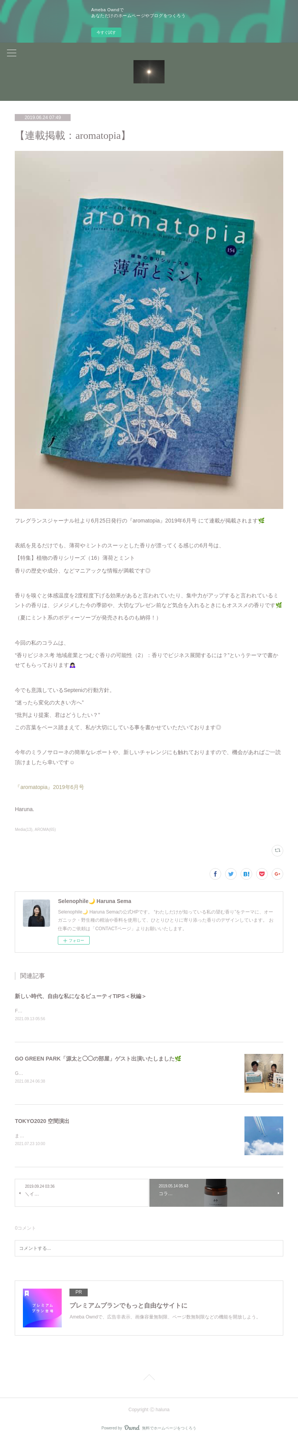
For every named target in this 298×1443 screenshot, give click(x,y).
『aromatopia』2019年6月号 (50, 787)
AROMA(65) (45, 829)
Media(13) (23, 829)
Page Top (149, 1380)
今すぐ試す (106, 32)
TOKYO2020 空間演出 (42, 1122)
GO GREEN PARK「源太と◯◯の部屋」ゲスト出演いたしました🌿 (98, 1059)
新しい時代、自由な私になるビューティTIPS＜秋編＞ (80, 996)
